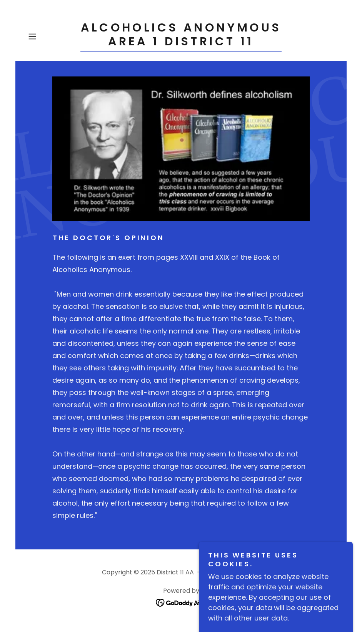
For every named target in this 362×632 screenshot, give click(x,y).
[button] (48, 36)
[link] (181, 43)
